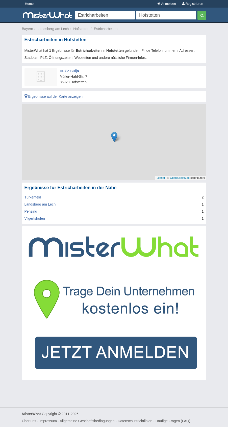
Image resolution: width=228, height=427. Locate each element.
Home (29, 4)
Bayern (27, 29)
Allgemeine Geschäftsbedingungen (87, 421)
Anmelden (167, 4)
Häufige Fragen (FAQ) (173, 421)
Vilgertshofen (34, 218)
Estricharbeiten (105, 29)
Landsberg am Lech (53, 29)
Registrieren (192, 4)
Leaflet (161, 177)
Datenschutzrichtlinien (135, 421)
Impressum (48, 421)
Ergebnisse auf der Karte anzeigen (53, 96)
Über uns (29, 421)
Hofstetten (81, 29)
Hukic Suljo (69, 71)
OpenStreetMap (180, 177)
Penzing (30, 211)
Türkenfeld (32, 197)
